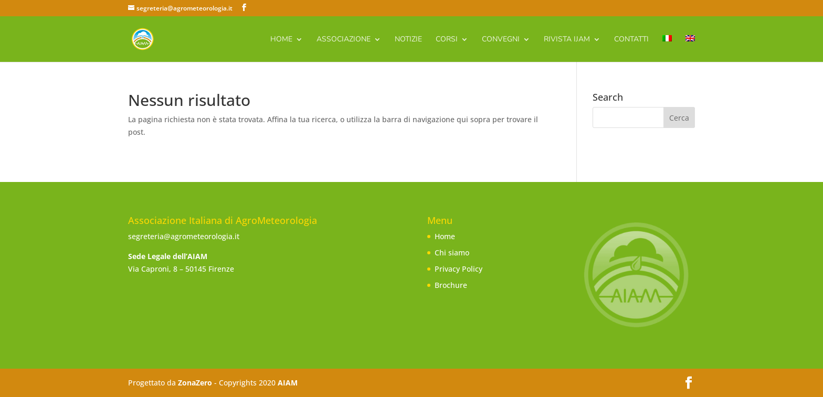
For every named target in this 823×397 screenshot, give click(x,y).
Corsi (447, 40)
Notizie (408, 40)
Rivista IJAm (567, 40)
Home (281, 40)
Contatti (631, 40)
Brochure (451, 285)
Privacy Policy (458, 269)
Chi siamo (452, 252)
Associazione (343, 40)
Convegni (501, 40)
